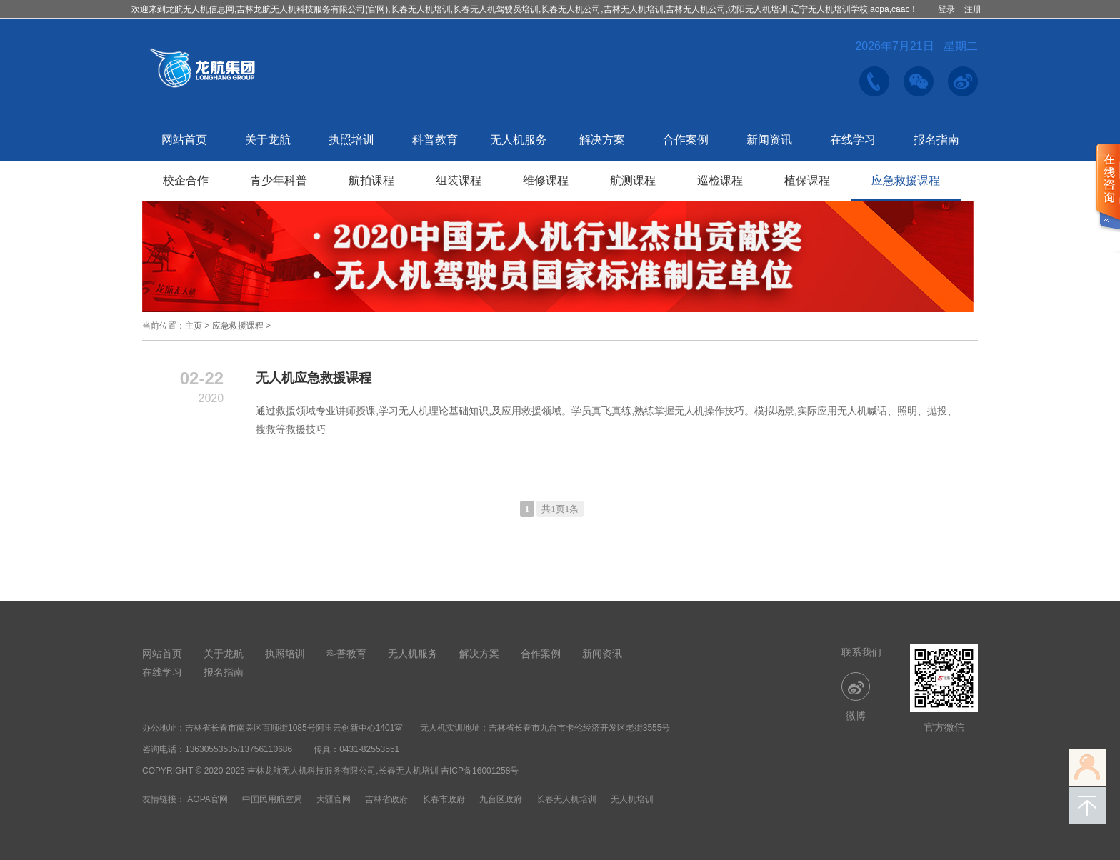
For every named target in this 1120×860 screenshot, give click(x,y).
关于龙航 (268, 140)
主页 (193, 326)
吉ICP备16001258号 (480, 771)
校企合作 (186, 180)
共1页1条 (560, 509)
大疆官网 (333, 799)
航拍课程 (371, 180)
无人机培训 (632, 799)
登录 (946, 9)
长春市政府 (443, 799)
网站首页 (184, 140)
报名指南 (936, 140)
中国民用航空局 (272, 799)
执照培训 (351, 140)
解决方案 (602, 140)
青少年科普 (278, 180)
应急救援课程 (905, 180)
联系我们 (861, 652)
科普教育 (435, 140)
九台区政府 (500, 799)
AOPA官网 (207, 799)
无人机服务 (518, 140)
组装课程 (458, 180)
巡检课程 (720, 180)
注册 (972, 9)
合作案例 (686, 140)
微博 (855, 696)
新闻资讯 (769, 140)
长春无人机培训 (566, 799)
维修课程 (546, 180)
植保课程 (807, 180)
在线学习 (853, 140)
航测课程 (633, 180)
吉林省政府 (386, 799)
